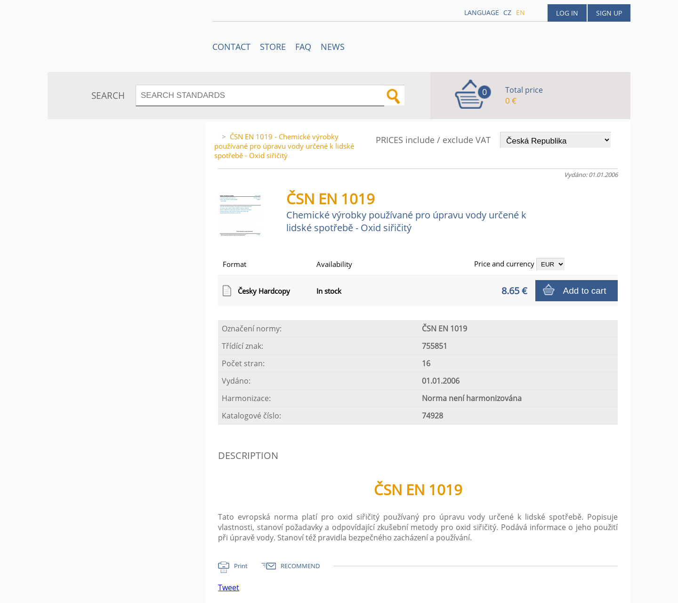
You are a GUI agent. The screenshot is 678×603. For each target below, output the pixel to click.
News (333, 46)
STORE (273, 46)
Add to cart (584, 291)
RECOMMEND (300, 566)
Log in (567, 12)
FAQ (303, 46)
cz (507, 12)
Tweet (228, 587)
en (520, 12)
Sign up (609, 12)
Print (241, 566)
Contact (231, 46)
